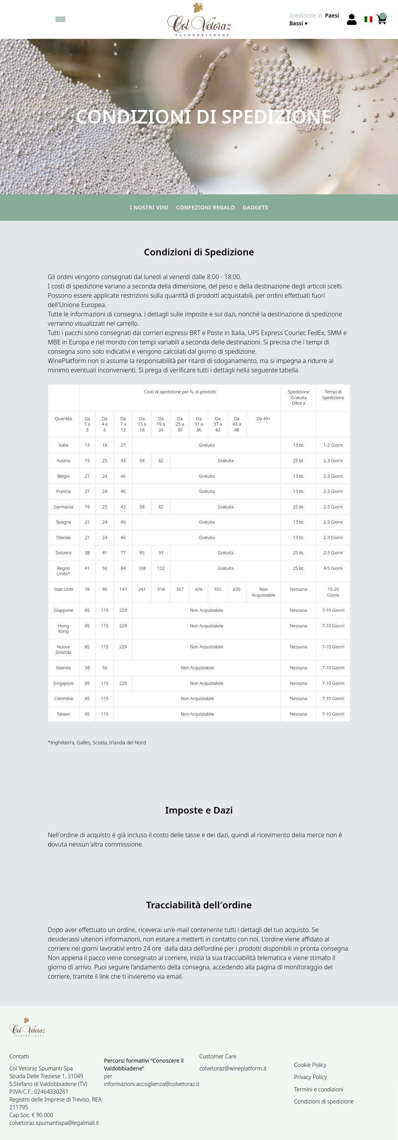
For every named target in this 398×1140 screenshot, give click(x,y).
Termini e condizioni (318, 1089)
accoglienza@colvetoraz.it (167, 1084)
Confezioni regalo (205, 207)
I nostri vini (149, 207)
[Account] (351, 19)
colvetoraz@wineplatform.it (233, 1068)
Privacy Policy (310, 1077)
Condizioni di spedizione (324, 1101)
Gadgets (255, 207)
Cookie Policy (310, 1064)
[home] (199, 19)
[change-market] (315, 19)
